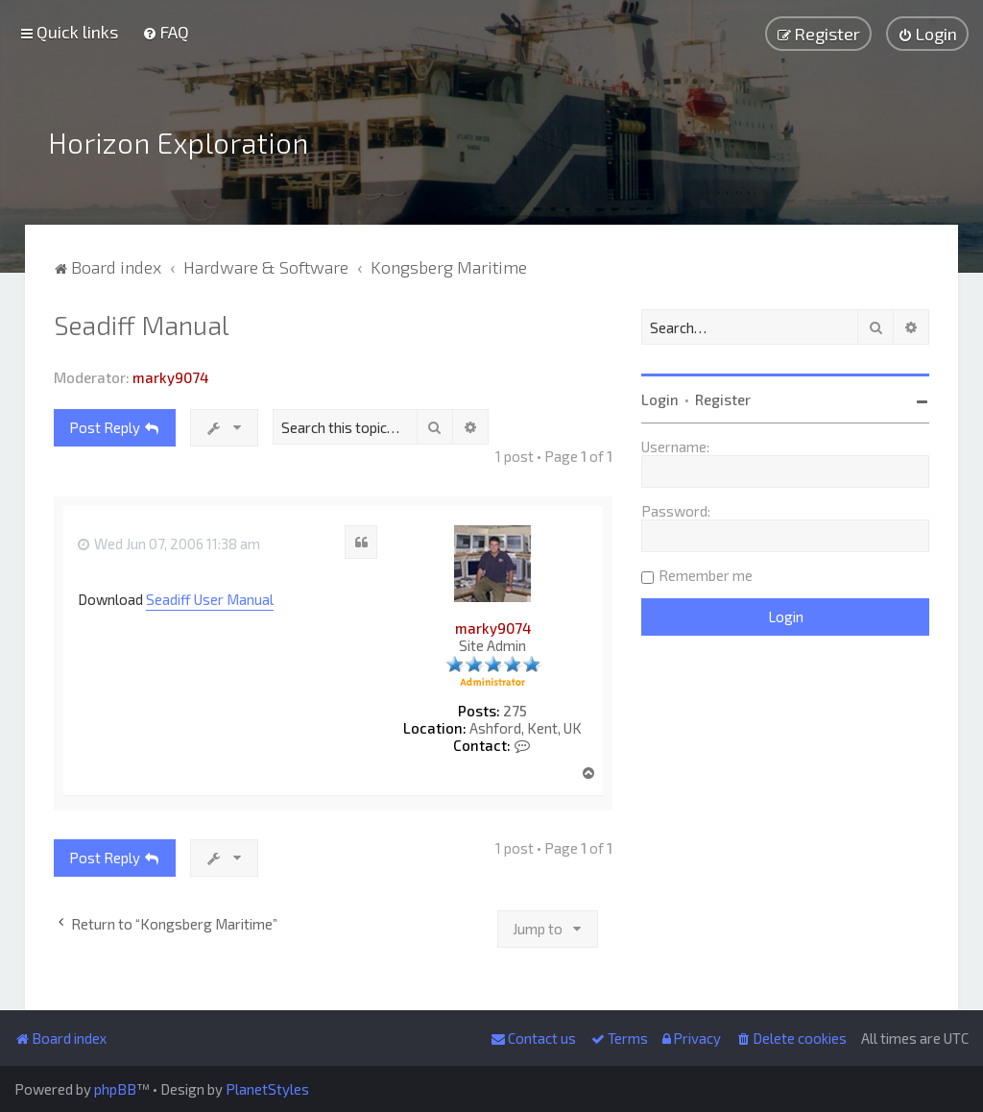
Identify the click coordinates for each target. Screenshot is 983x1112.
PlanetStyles (267, 1089)
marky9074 (170, 377)
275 (515, 710)
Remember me (706, 575)
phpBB (115, 1089)
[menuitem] (165, 31)
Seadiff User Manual (210, 599)
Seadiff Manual (141, 324)
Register (723, 399)
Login (660, 399)
